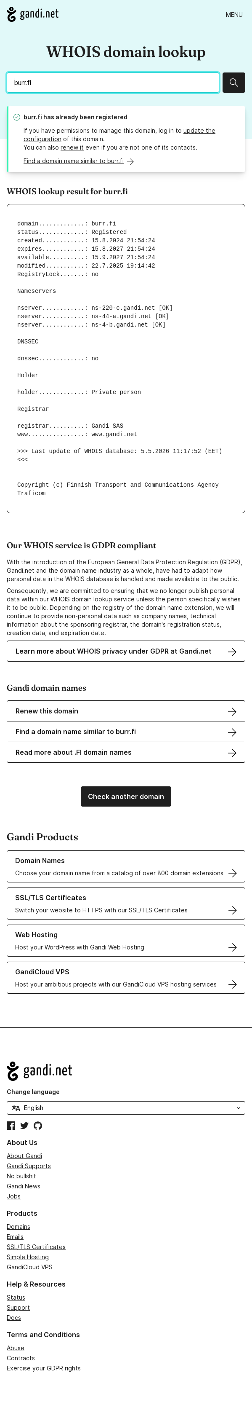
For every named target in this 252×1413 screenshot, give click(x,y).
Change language (33, 1091)
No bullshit (21, 1176)
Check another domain (126, 796)
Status (16, 1297)
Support (18, 1307)
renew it (72, 147)
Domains (18, 1226)
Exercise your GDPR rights (44, 1368)
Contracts (21, 1358)
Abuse (15, 1347)
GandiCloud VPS (30, 1267)
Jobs (14, 1196)
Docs (14, 1317)
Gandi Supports (29, 1165)
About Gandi (24, 1155)
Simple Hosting (28, 1256)
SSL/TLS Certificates (36, 1246)
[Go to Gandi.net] (32, 14)
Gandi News (23, 1186)
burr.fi (33, 117)
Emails (15, 1236)
